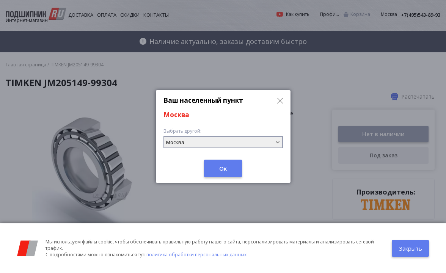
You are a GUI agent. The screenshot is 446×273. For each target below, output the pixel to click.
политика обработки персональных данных (196, 254)
